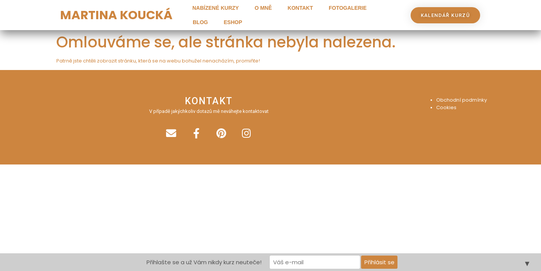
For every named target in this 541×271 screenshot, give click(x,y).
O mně (263, 8)
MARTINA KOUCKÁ (116, 14)
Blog (200, 22)
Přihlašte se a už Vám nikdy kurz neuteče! (204, 262)
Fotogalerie (348, 8)
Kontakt (300, 8)
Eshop (233, 22)
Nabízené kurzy (215, 8)
